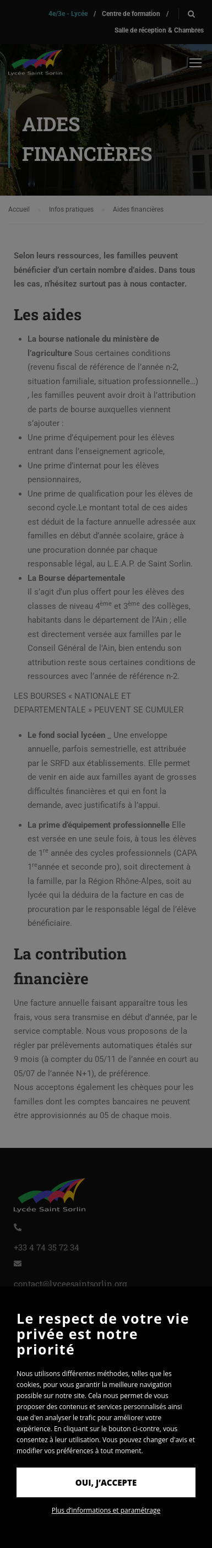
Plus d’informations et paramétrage (106, 1510)
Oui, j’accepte (106, 1482)
